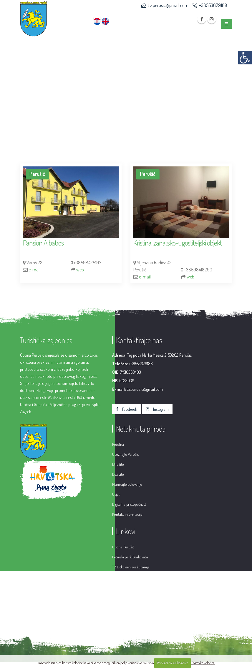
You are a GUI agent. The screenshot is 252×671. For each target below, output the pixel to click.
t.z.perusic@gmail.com (168, 5)
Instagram (157, 409)
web (80, 270)
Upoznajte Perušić (125, 454)
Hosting (193, 619)
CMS (177, 619)
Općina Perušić (123, 547)
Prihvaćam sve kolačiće (172, 663)
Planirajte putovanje (127, 484)
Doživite (118, 474)
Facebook (126, 409)
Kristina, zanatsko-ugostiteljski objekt (177, 242)
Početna (118, 444)
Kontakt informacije (127, 514)
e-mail (34, 270)
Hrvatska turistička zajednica (133, 577)
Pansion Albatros (43, 242)
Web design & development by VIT (140, 619)
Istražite (118, 464)
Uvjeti (116, 494)
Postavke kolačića (203, 663)
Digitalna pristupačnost (129, 504)
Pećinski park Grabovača (130, 557)
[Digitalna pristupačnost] (245, 58)
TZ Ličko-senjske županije (130, 567)
